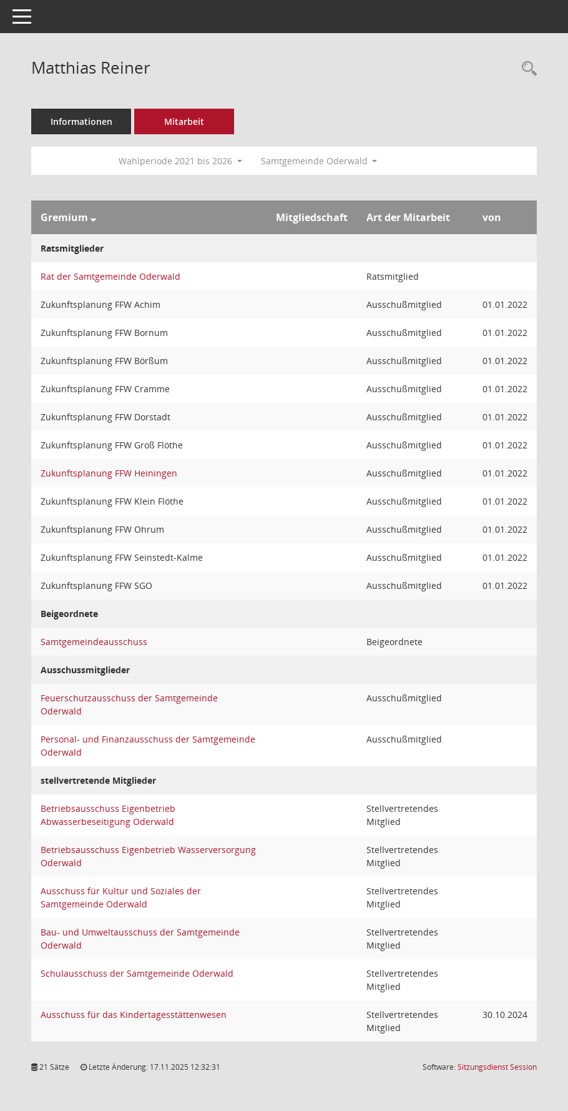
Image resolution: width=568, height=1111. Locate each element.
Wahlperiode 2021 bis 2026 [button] (180, 161)
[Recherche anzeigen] (526, 69)
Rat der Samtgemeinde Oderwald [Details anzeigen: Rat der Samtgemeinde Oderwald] (110, 276)
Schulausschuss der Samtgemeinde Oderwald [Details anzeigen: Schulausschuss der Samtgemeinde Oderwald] (137, 973)
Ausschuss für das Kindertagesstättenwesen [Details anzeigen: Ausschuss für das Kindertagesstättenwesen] (134, 1014)
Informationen (81, 121)
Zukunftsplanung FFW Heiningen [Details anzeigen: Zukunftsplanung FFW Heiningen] (109, 473)
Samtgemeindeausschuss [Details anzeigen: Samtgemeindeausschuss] (94, 642)
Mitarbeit (184, 121)
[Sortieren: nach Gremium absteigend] (93, 217)
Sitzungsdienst (497, 1067)
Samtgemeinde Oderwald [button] (319, 161)
